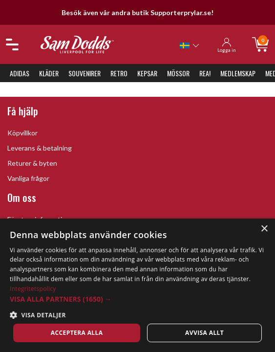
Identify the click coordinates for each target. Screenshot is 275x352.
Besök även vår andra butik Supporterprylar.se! (137, 12)
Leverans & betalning (39, 148)
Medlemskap (237, 73)
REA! (205, 73)
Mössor (178, 73)
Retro (118, 73)
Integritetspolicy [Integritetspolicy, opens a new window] (33, 289)
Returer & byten (32, 163)
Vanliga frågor (28, 178)
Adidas (19, 73)
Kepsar (147, 73)
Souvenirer (84, 73)
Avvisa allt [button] (204, 333)
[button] (137, 299)
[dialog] (137, 285)
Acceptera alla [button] (77, 333)
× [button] (264, 229)
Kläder (49, 73)
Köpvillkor (22, 133)
